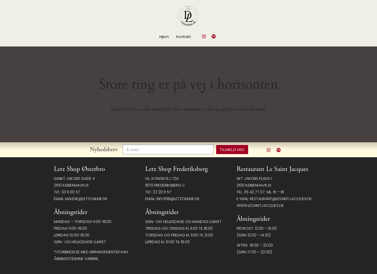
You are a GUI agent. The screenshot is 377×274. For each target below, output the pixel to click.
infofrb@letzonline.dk (178, 199)
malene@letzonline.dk (86, 199)
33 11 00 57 (71, 192)
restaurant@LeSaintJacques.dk (281, 199)
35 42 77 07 (254, 192)
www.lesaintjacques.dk (260, 205)
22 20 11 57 (162, 192)
